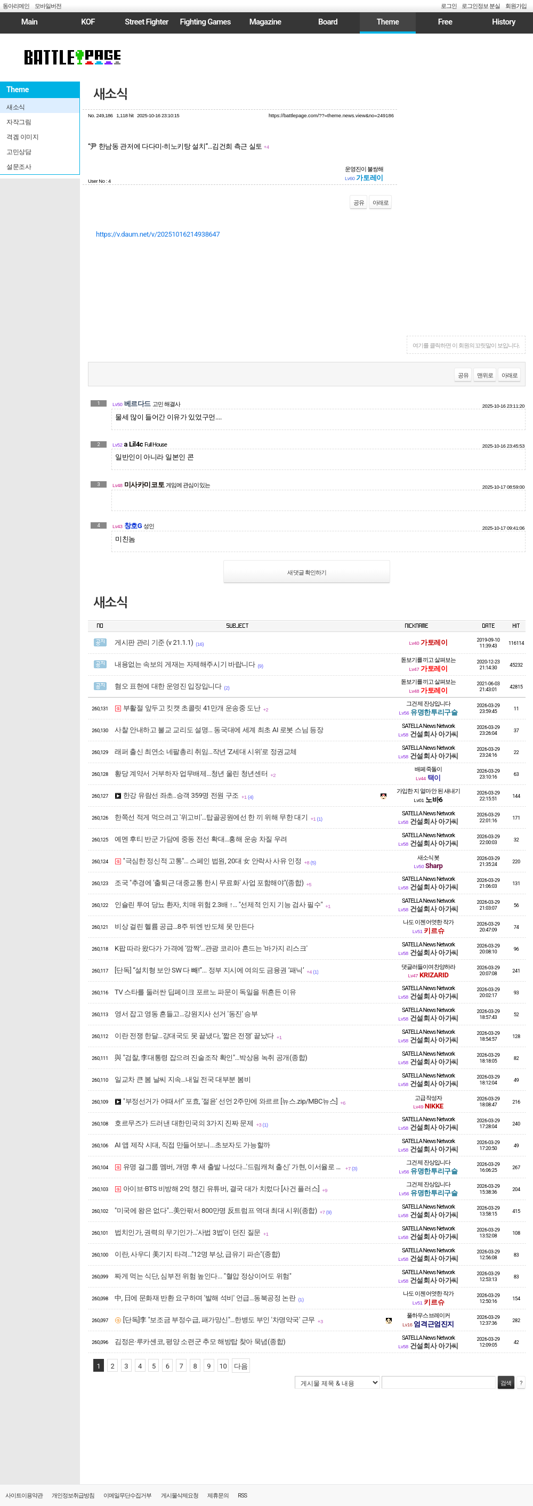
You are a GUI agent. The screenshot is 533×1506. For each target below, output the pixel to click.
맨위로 (485, 375)
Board (327, 22)
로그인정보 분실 (481, 6)
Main (29, 22)
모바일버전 (48, 6)
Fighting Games (205, 22)
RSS (242, 1495)
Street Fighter (146, 22)
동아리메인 (16, 6)
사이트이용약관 (24, 1495)
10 (223, 1366)
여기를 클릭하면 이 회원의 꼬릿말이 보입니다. (466, 345)
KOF (88, 22)
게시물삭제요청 (179, 1495)
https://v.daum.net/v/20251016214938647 (158, 234)
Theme (388, 22)
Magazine (265, 22)
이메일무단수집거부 (127, 1495)
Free (445, 22)
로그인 (449, 6)
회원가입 (516, 6)
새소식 (110, 94)
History (503, 22)
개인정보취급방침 (73, 1495)
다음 (240, 1366)
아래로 (381, 202)
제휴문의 (218, 1495)
